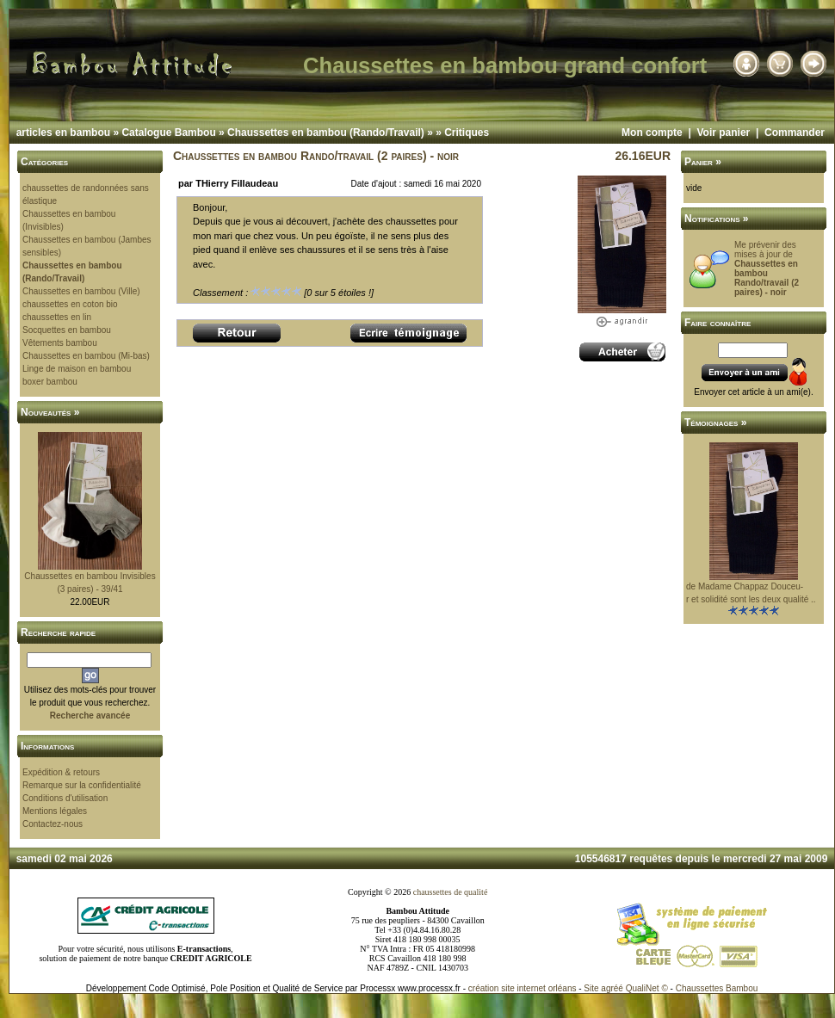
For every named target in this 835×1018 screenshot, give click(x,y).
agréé (612, 988)
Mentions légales (54, 811)
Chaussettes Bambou (717, 988)
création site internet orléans (522, 988)
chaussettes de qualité (450, 892)
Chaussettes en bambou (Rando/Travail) (325, 132)
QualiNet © (647, 988)
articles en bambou (63, 132)
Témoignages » (715, 422)
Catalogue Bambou (168, 132)
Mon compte (652, 132)
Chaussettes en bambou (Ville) (81, 291)
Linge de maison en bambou (76, 368)
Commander (794, 132)
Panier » (702, 162)
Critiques (466, 132)
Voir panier (723, 132)
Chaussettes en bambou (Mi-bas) (86, 356)
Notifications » (716, 219)
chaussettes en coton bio (70, 304)
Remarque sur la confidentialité (81, 785)
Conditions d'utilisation (65, 798)
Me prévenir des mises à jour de (766, 268)
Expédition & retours (61, 772)
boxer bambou (49, 381)
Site (591, 988)
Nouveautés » (50, 412)
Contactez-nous (52, 824)
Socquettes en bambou (66, 330)
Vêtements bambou (59, 343)
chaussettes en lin (56, 317)
